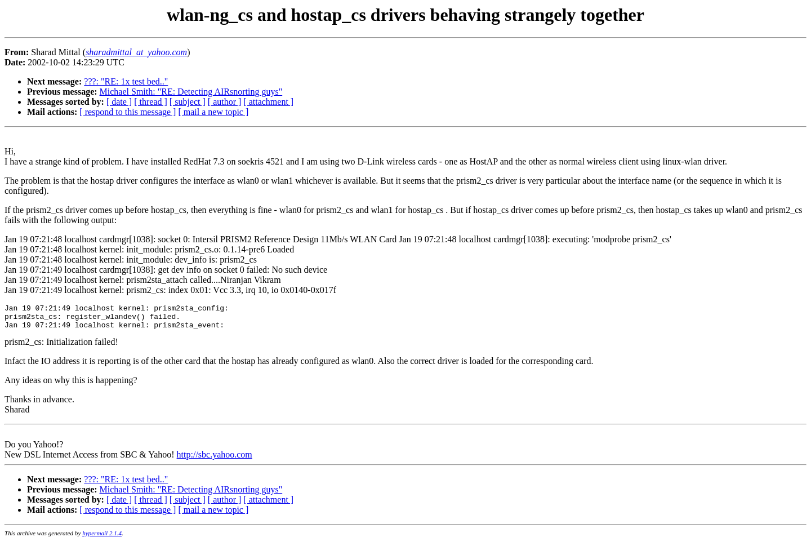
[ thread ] (150, 101)
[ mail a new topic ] (213, 112)
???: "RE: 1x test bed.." (126, 81)
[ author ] (225, 101)
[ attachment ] (268, 101)
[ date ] (119, 101)
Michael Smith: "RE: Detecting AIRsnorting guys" (191, 91)
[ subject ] (188, 101)
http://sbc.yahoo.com (214, 459)
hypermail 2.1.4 (102, 538)
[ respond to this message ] (127, 112)
